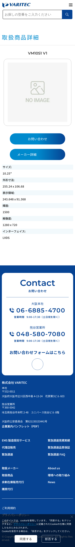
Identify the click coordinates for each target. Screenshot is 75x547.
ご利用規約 (9, 508)
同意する (26, 539)
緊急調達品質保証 (59, 447)
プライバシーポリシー (24, 523)
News (51, 482)
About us (54, 468)
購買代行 (7, 489)
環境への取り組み (59, 475)
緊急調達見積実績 (59, 440)
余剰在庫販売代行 (13, 482)
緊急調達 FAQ (56, 454)
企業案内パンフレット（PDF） (21, 426)
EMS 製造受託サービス (16, 440)
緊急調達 (7, 454)
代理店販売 (9, 447)
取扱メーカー (10, 468)
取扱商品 (7, 475)
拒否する (51, 539)
